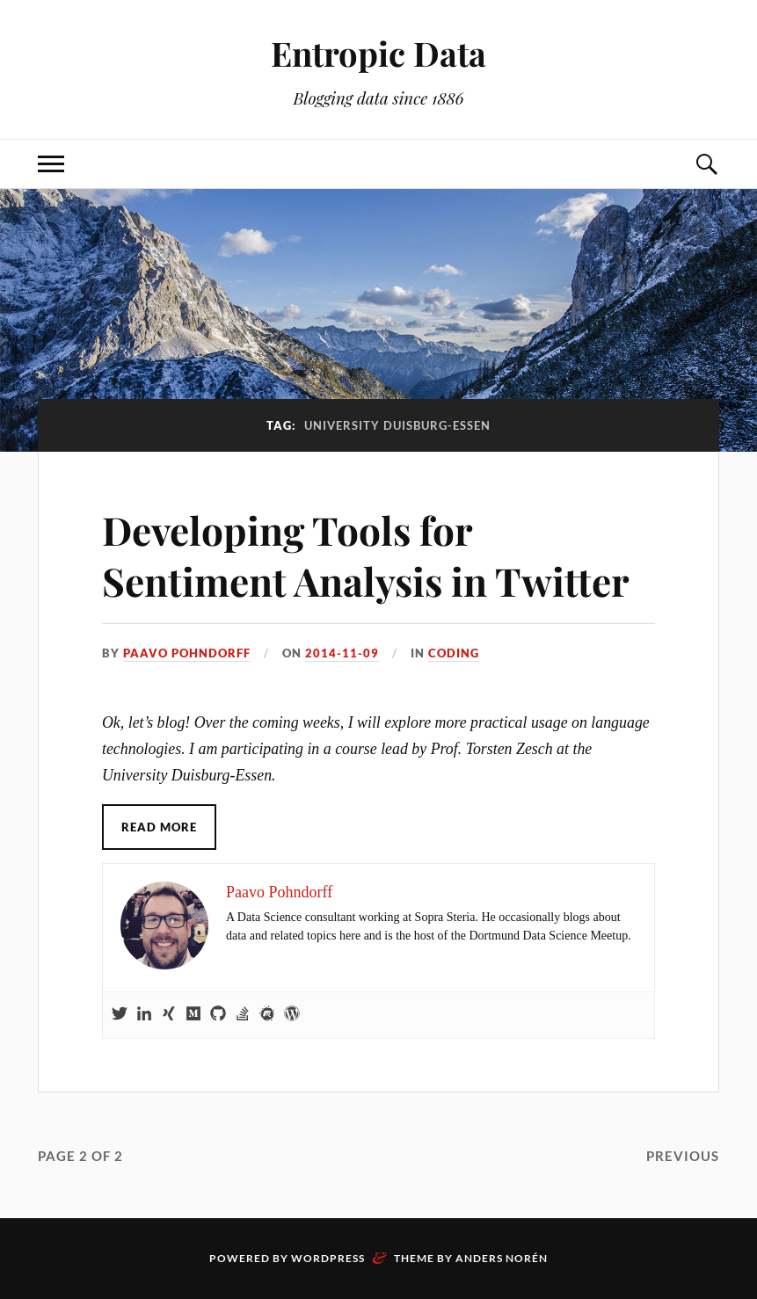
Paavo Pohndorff (187, 653)
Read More (159, 827)
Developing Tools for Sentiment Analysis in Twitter (366, 555)
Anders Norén (501, 1258)
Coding (453, 653)
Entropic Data (378, 53)
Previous (682, 1156)
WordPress (328, 1258)
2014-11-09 (342, 653)
